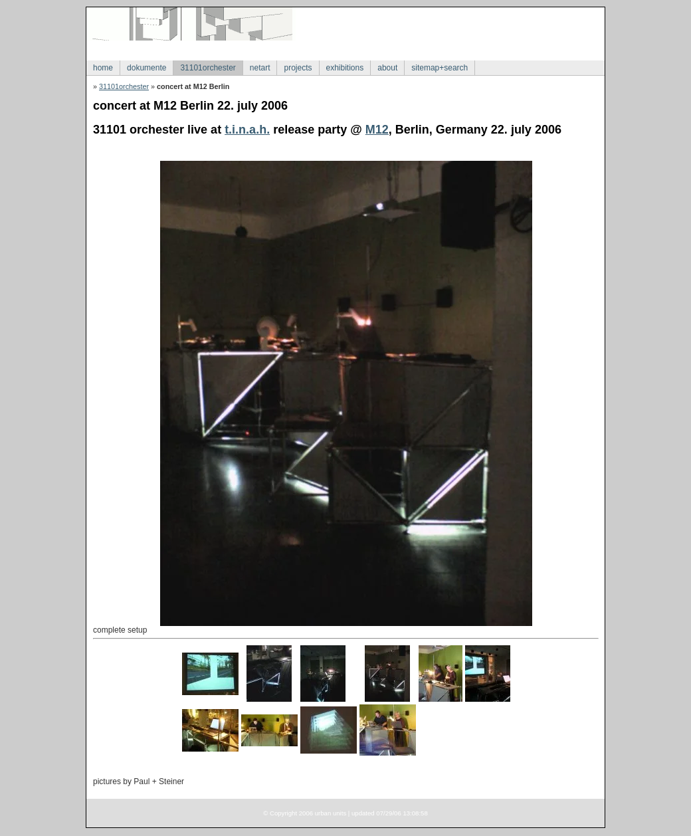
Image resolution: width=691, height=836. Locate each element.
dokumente (146, 67)
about (387, 67)
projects (298, 67)
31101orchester (207, 67)
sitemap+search (439, 67)
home (103, 67)
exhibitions (345, 67)
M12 (377, 129)
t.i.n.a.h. (247, 129)
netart (260, 67)
